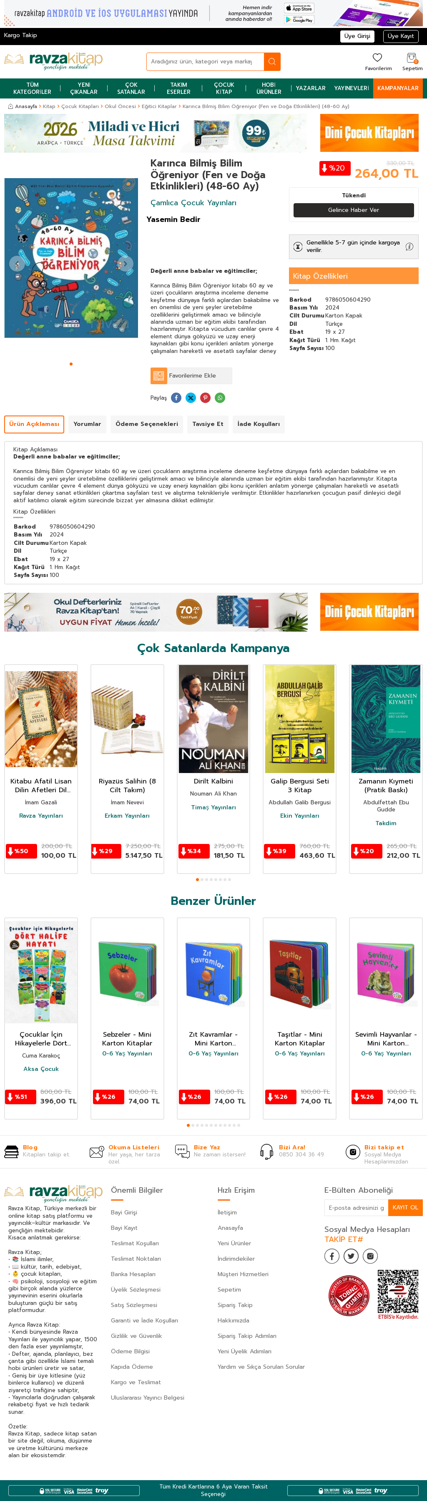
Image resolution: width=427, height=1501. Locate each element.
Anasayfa (22, 106)
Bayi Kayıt (124, 1228)
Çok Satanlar (131, 88)
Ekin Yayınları (299, 816)
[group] (71, 258)
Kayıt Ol (405, 1207)
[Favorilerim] (377, 61)
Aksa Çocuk (41, 1069)
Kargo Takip (20, 35)
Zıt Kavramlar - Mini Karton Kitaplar (213, 1039)
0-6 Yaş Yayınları (127, 1054)
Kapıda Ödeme (132, 1366)
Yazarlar (311, 88)
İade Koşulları (259, 424)
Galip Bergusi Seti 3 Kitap (300, 786)
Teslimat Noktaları (136, 1258)
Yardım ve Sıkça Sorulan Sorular (261, 1366)
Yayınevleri (351, 88)
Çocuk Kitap (224, 88)
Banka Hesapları (133, 1274)
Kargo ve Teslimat (136, 1382)
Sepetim (229, 1289)
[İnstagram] (374, 1257)
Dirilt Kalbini (213, 782)
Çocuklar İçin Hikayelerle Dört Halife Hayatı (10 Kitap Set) (41, 1039)
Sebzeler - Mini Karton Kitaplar (127, 1039)
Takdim (386, 823)
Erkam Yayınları (127, 816)
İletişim (227, 1212)
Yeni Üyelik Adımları (244, 1351)
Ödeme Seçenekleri (147, 424)
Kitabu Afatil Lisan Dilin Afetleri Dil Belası (41, 786)
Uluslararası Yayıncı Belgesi (147, 1397)
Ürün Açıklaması (34, 424)
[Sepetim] (411, 61)
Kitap (49, 106)
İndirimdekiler (236, 1258)
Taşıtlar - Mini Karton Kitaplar (300, 1039)
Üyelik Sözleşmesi (136, 1289)
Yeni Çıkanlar (84, 88)
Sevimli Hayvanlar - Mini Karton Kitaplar (386, 1039)
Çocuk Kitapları (80, 106)
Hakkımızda (233, 1320)
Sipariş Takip (235, 1305)
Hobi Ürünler (268, 88)
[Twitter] (353, 1257)
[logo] (53, 61)
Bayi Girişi (124, 1212)
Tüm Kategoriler (32, 88)
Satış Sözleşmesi (134, 1305)
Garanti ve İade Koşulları (144, 1320)
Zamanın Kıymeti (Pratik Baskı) (386, 786)
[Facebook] (332, 1257)
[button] (71, 364)
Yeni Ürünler (234, 1243)
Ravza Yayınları (41, 816)
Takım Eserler (179, 88)
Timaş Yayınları (213, 807)
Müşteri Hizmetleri (243, 1274)
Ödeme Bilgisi (130, 1351)
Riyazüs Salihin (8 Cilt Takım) (127, 786)
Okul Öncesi (120, 106)
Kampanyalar (398, 88)
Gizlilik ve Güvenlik (136, 1336)
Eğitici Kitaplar (159, 106)
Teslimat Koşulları (135, 1243)
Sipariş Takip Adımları (247, 1336)
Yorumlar (87, 424)
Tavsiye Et (208, 424)
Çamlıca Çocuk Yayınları (193, 203)
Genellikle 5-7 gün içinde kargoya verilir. (353, 246)
